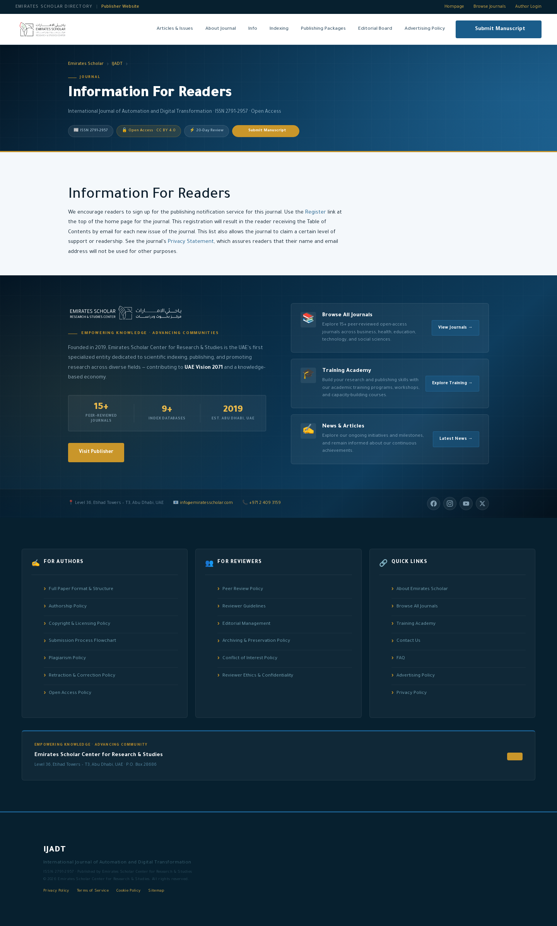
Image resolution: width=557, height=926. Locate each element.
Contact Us (408, 641)
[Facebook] (433, 503)
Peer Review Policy (242, 589)
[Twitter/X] (482, 503)
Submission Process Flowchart (82, 641)
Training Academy (416, 624)
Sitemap (156, 891)
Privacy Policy (411, 693)
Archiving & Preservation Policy (256, 641)
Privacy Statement (191, 242)
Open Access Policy (70, 693)
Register (315, 212)
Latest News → (456, 439)
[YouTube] (466, 503)
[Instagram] (449, 503)
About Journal (220, 29)
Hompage (454, 7)
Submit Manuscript (500, 29)
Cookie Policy (128, 891)
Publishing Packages (323, 29)
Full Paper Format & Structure (81, 589)
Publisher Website (120, 7)
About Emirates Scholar (422, 589)
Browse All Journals (417, 606)
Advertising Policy (425, 29)
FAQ (400, 658)
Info (252, 29)
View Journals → (455, 328)
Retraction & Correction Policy (82, 675)
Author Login (528, 7)
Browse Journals (489, 7)
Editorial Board (375, 29)
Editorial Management (246, 624)
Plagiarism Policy (67, 658)
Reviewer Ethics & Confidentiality (257, 675)
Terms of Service (93, 891)
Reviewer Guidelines (244, 606)
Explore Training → (452, 383)
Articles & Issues (175, 29)
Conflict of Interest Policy (249, 658)
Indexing (279, 29)
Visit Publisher (96, 452)
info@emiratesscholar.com (206, 503)
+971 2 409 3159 (265, 503)
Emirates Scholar (86, 64)
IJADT (117, 64)
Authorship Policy (68, 606)
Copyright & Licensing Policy (79, 624)
